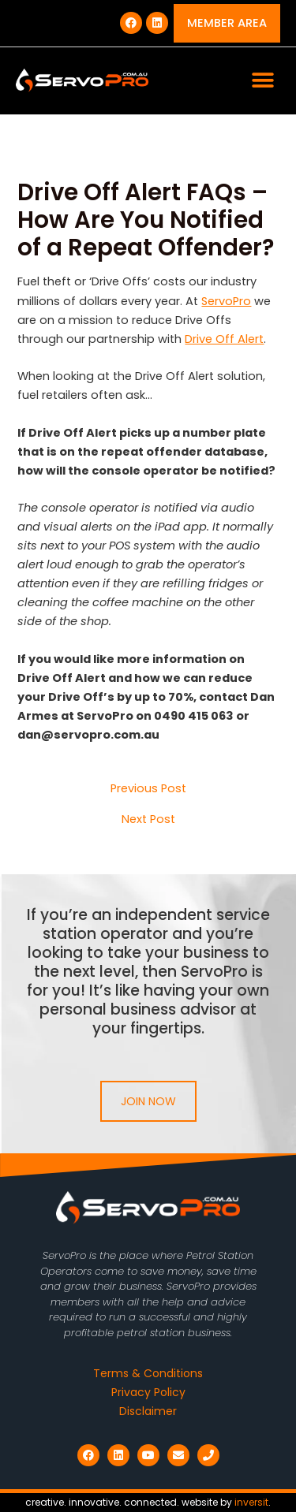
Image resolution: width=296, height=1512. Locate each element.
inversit (251, 1502)
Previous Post (148, 789)
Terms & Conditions (148, 1373)
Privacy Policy (148, 1392)
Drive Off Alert (224, 339)
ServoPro (226, 301)
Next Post (148, 819)
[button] (262, 81)
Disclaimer (148, 1411)
